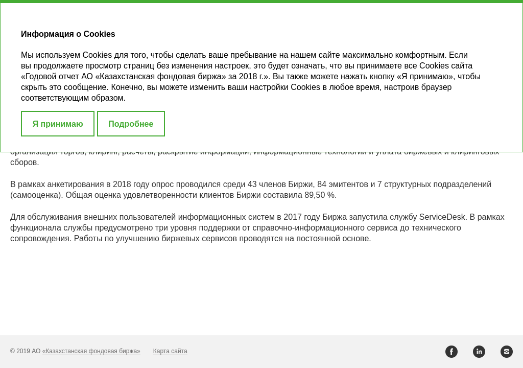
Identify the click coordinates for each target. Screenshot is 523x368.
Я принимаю (58, 124)
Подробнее (130, 124)
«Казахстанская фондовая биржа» (91, 351)
